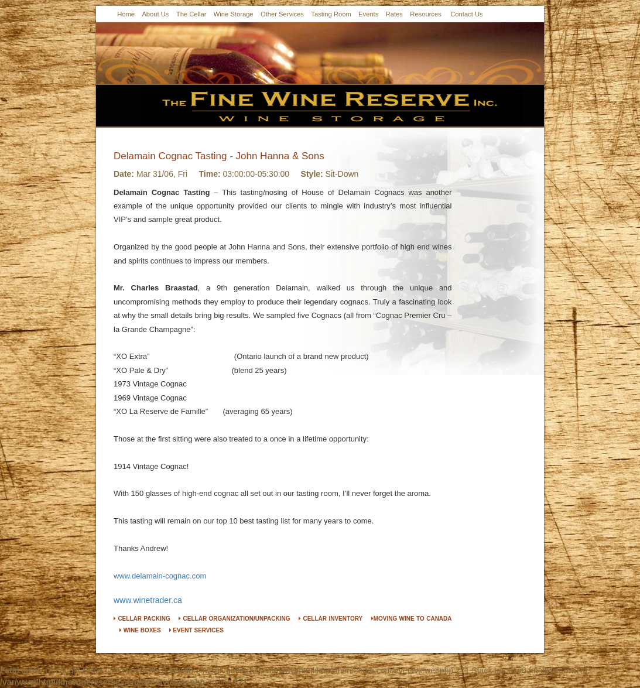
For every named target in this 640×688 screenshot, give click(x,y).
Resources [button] (425, 14)
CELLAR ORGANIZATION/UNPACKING (234, 618)
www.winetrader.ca (148, 600)
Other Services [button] (282, 14)
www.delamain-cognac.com (160, 575)
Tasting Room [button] (331, 14)
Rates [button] (394, 14)
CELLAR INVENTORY (330, 618)
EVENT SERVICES (196, 630)
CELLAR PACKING (142, 618)
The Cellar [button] (191, 14)
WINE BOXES (140, 630)
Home (126, 14)
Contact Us (467, 14)
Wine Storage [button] (234, 14)
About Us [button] (155, 14)
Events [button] (368, 14)
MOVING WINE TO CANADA (411, 618)
